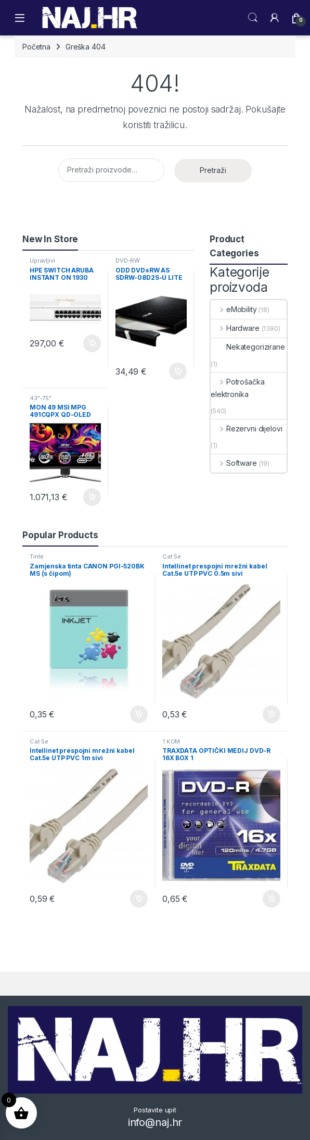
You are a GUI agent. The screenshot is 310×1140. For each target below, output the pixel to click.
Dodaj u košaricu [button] (92, 343)
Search (253, 17)
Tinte (37, 556)
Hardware (235, 328)
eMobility (234, 309)
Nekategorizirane (248, 346)
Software (234, 463)
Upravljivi (42, 260)
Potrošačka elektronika (237, 388)
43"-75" (40, 398)
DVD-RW (127, 260)
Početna (36, 46)
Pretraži (213, 170)
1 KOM (171, 741)
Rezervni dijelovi (246, 428)
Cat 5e (171, 556)
